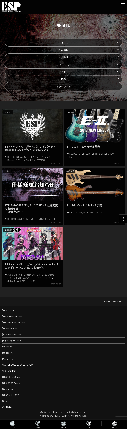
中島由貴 (41, 159)
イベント (63, 71)
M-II (90, 153)
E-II (80, 153)
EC (70, 156)
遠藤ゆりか (30, 159)
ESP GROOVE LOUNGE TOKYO (18, 364)
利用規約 (7, 407)
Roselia (10, 159)
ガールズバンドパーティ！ (38, 156)
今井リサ (20, 159)
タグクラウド (64, 86)
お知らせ (63, 57)
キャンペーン (63, 64)
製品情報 (63, 50)
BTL (9, 156)
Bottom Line (99, 153)
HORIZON (110, 153)
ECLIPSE (73, 153)
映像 (63, 79)
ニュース (63, 42)
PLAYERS (7, 346)
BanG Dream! (19, 156)
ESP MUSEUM (10, 370)
